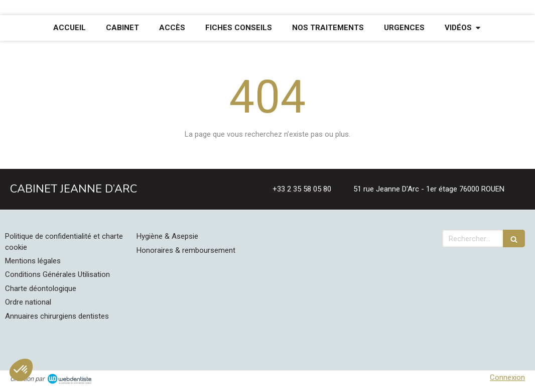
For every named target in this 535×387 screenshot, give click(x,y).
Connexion (507, 377)
